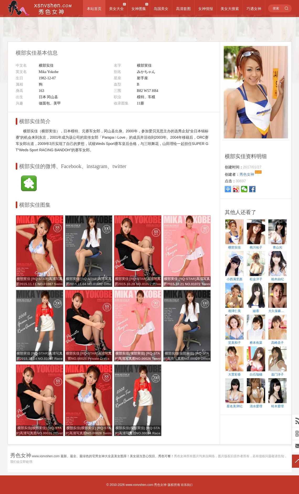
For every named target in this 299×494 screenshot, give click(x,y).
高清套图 (183, 9)
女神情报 (205, 9)
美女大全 (116, 9)
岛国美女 (161, 9)
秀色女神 (160, 485)
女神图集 (138, 9)
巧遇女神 (254, 9)
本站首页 (94, 9)
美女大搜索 (230, 9)
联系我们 (187, 484)
